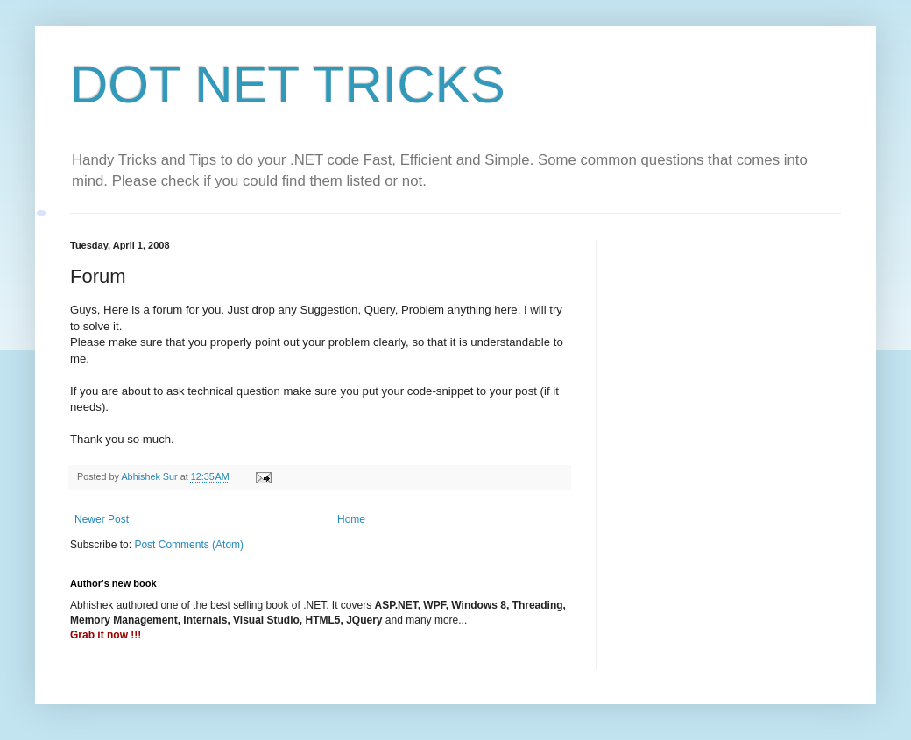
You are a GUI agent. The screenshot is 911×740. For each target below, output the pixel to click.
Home (351, 519)
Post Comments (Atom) (189, 545)
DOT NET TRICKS (287, 84)
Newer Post (101, 519)
